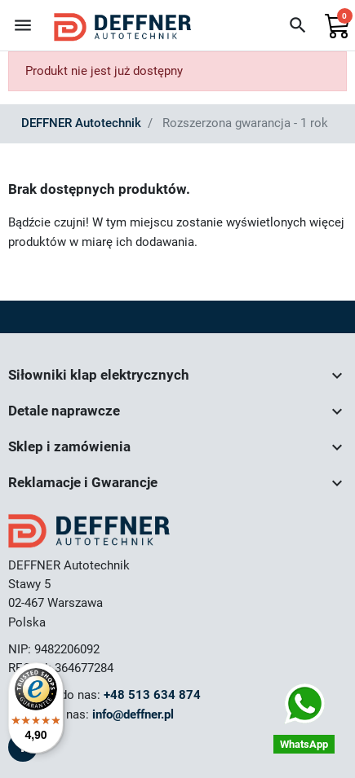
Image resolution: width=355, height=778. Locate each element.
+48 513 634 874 (152, 695)
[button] (298, 25)
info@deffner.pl (133, 714)
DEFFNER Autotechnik (81, 123)
